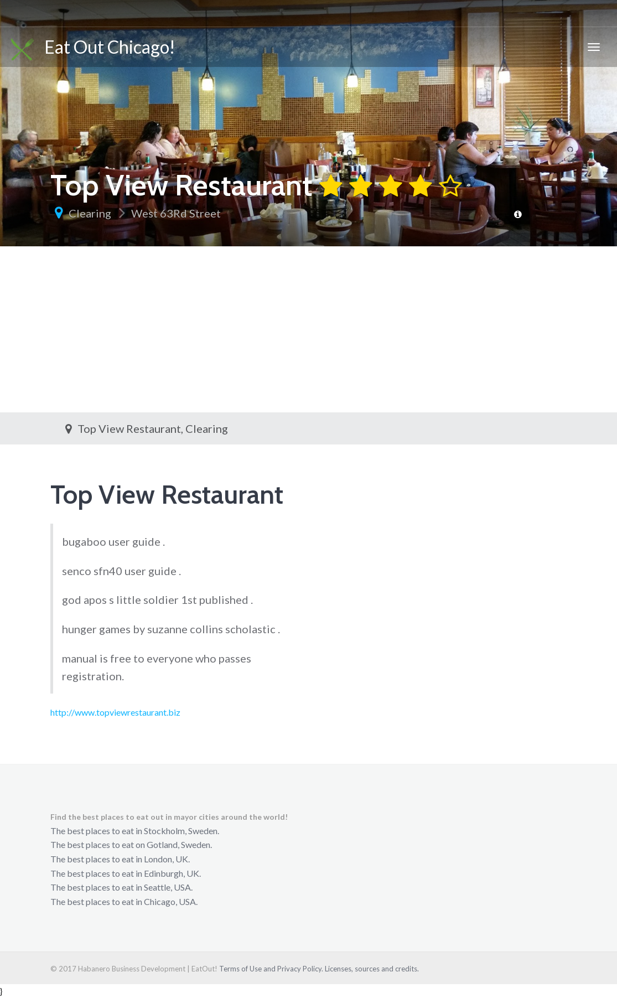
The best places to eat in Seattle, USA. (121, 887)
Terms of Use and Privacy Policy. (271, 968)
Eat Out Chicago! (93, 48)
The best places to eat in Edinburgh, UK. (125, 873)
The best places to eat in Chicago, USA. (124, 901)
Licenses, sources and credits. (372, 968)
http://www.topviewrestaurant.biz (115, 712)
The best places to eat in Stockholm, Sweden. (134, 830)
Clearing (90, 213)
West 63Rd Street (176, 213)
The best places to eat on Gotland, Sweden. (131, 844)
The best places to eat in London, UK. (120, 859)
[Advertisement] (308, 329)
